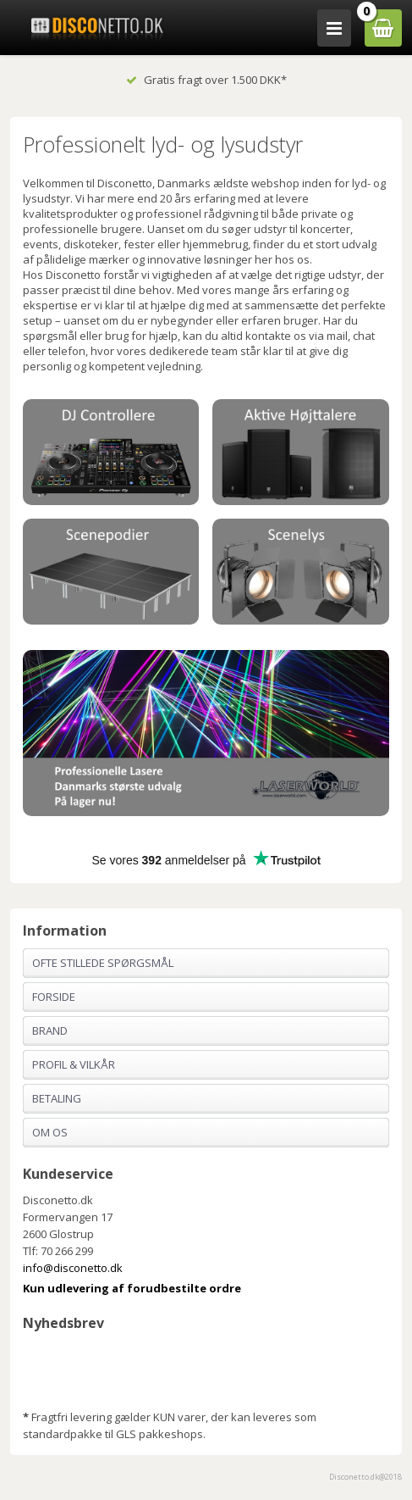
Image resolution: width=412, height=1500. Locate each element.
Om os (50, 1132)
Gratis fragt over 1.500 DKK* (206, 79)
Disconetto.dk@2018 (365, 1476)
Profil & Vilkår (73, 1064)
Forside (53, 996)
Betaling (56, 1098)
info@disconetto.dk (73, 1267)
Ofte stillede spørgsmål (102, 962)
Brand (50, 1030)
